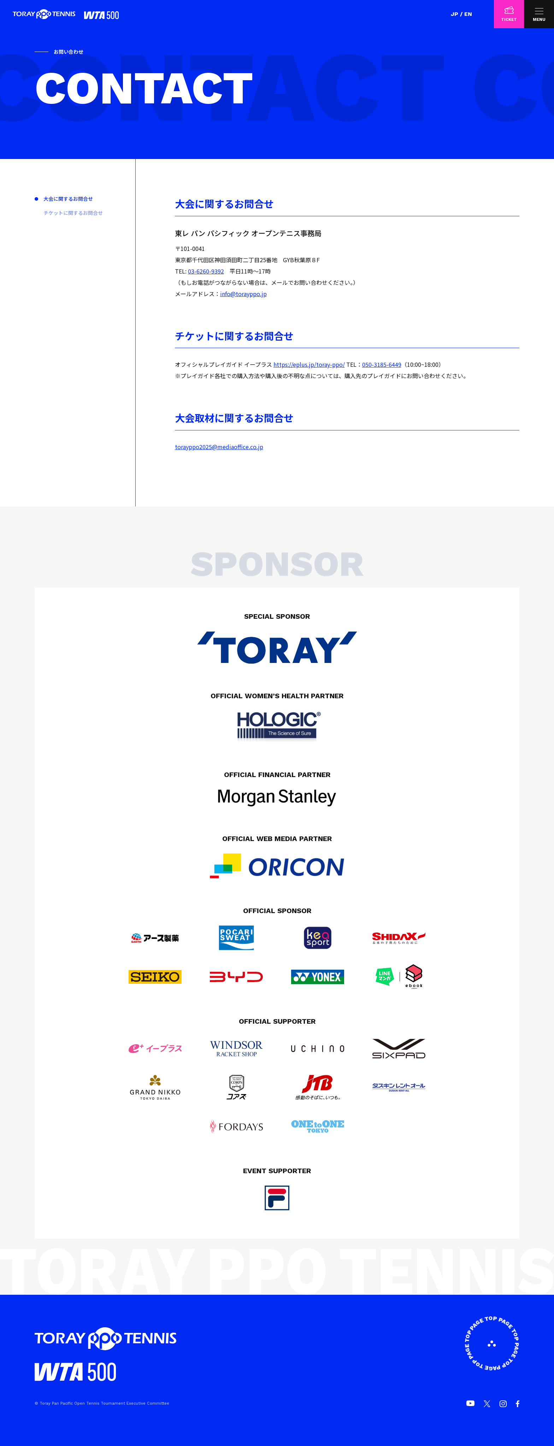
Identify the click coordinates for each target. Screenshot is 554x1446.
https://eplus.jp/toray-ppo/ (309, 364)
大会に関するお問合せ (68, 198)
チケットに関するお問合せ (73, 213)
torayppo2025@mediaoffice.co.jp (219, 446)
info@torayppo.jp (243, 293)
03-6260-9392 (206, 271)
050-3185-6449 (381, 364)
